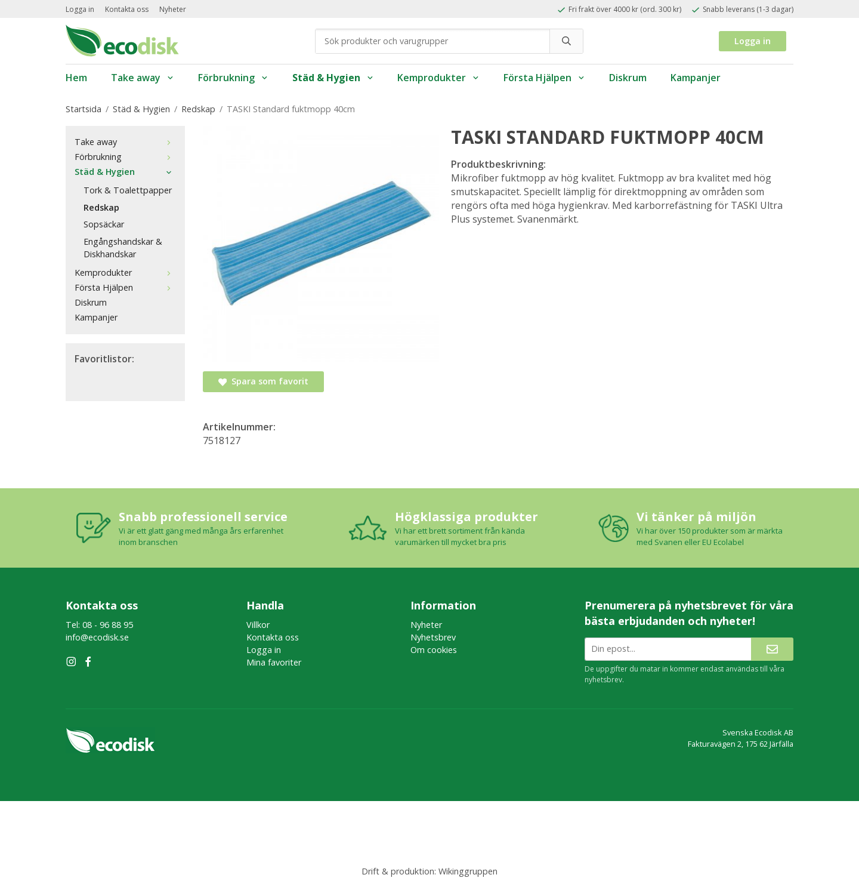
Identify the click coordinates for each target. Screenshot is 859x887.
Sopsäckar (104, 224)
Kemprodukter (438, 77)
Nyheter (172, 9)
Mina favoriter (273, 662)
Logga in (80, 9)
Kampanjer (695, 77)
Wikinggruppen (468, 871)
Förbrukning (233, 77)
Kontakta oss (127, 9)
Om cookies (433, 649)
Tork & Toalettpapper (128, 190)
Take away (142, 77)
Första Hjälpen (544, 77)
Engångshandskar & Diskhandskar (123, 248)
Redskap (101, 207)
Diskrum (628, 77)
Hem (76, 77)
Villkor (258, 624)
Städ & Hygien (333, 77)
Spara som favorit (263, 381)
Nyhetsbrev (433, 637)
